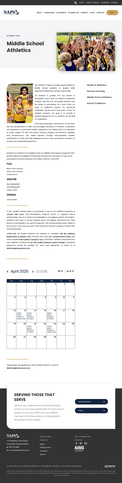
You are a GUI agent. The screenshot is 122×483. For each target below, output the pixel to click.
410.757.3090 (14, 447)
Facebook (76, 443)
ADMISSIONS (49, 12)
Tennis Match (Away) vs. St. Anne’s (30, 316)
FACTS (85, 443)
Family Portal (92, 2)
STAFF (92, 12)
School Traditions (96, 103)
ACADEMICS (61, 12)
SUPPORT (100, 12)
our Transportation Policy (60, 236)
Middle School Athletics (99, 97)
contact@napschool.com (19, 450)
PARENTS (84, 12)
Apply (82, 2)
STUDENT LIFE (73, 12)
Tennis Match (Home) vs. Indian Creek (21, 316)
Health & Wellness (96, 85)
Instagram (81, 443)
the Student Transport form (32, 239)
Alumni (114, 2)
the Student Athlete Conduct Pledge (49, 242)
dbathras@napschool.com (18, 248)
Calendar (105, 2)
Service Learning (96, 91)
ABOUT (40, 12)
